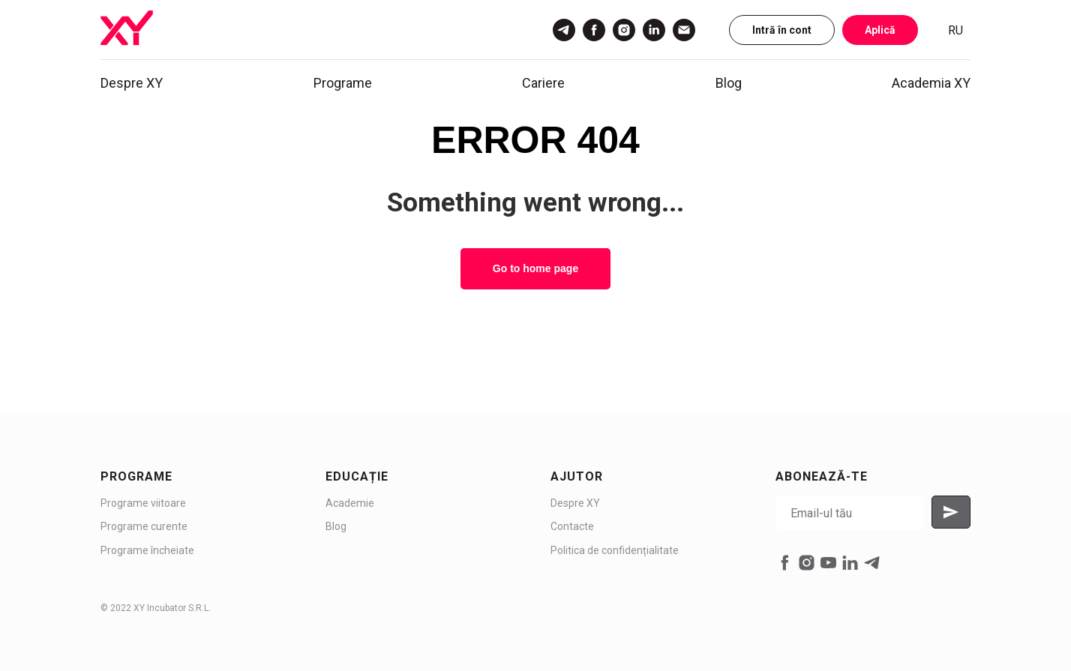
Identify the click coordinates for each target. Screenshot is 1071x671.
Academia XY (931, 83)
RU (955, 30)
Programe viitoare (143, 503)
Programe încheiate (147, 550)
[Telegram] (564, 30)
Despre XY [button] (131, 83)
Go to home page (535, 268)
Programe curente (144, 526)
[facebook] (785, 562)
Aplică (880, 30)
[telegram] (871, 562)
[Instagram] (624, 30)
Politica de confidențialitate (614, 550)
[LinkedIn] (654, 30)
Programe (343, 83)
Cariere (543, 83)
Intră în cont (782, 30)
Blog (729, 83)
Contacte (572, 526)
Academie (350, 503)
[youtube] (828, 562)
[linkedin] (850, 562)
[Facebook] (594, 30)
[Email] (684, 30)
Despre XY (575, 503)
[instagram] (806, 562)
